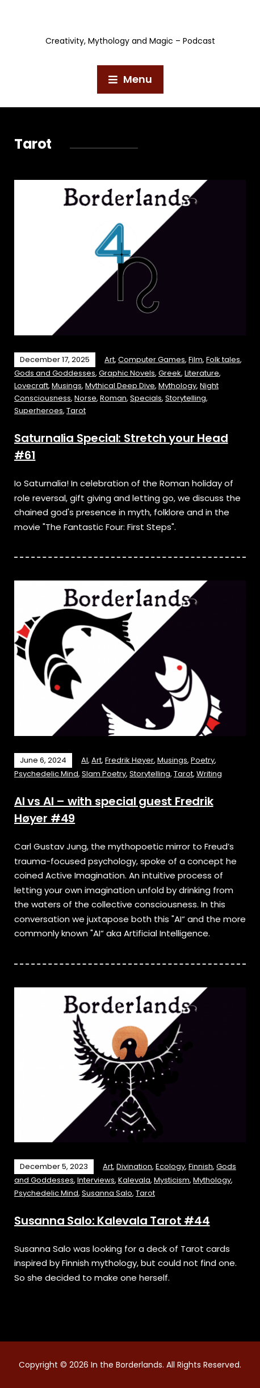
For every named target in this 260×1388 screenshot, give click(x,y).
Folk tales (223, 359)
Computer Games (151, 359)
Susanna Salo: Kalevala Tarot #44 (112, 1221)
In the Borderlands (130, 20)
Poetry (203, 760)
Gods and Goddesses (54, 373)
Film (195, 359)
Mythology (177, 385)
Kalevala (134, 1180)
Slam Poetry (104, 773)
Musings (67, 385)
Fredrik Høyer (129, 760)
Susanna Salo (107, 1193)
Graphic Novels (127, 373)
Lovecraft (31, 385)
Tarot (76, 410)
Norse (85, 398)
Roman (113, 398)
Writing (209, 773)
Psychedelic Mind (46, 773)
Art (109, 359)
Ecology (170, 1166)
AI (84, 760)
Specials (146, 398)
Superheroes (38, 410)
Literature (201, 373)
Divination (134, 1166)
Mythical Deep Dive (120, 385)
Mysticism (172, 1180)
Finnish (200, 1166)
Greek (169, 373)
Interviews (96, 1180)
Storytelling (185, 398)
